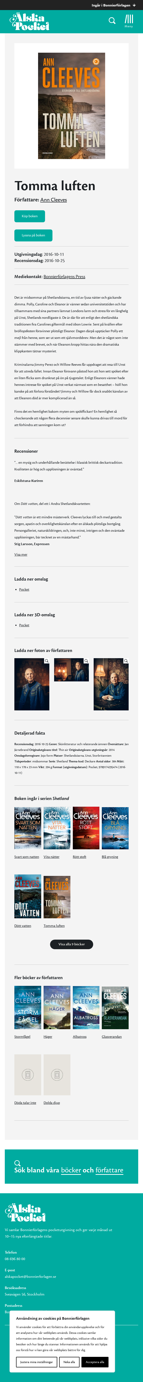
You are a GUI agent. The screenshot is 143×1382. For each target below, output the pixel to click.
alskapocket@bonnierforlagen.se (30, 1276)
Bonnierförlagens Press (64, 277)
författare (109, 1170)
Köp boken (30, 216)
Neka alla (69, 1362)
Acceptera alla (95, 1362)
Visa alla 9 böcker (71, 944)
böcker (71, 1170)
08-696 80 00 (15, 1258)
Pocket (24, 589)
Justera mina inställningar (36, 1362)
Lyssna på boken (33, 235)
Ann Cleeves (53, 199)
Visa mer (20, 554)
